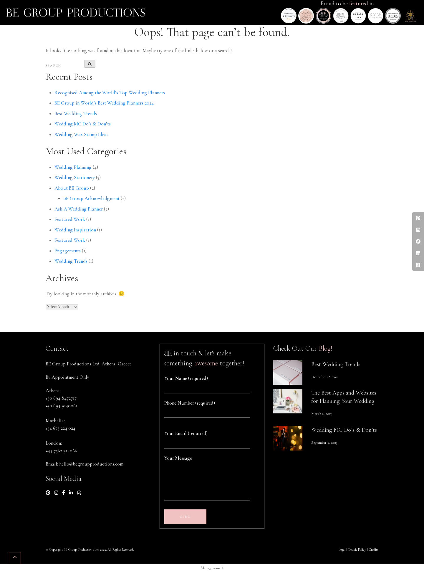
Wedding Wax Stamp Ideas (81, 134)
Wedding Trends (70, 261)
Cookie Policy (357, 549)
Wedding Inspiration (75, 230)
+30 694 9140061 (61, 406)
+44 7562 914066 (61, 451)
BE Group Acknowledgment (91, 198)
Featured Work (69, 219)
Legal (342, 549)
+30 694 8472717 (61, 398)
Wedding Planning (73, 167)
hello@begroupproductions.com (91, 464)
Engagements (67, 251)
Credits (373, 549)
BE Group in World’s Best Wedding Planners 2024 (104, 103)
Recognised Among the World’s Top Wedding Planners (109, 93)
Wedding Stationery (74, 177)
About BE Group (71, 188)
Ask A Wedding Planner (78, 209)
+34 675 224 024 (60, 428)
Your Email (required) (186, 433)
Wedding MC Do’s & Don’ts (82, 124)
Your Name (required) (186, 378)
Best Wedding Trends (75, 113)
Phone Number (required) (189, 403)
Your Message (178, 458)
